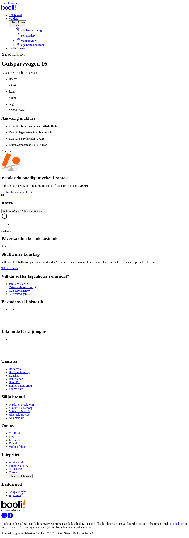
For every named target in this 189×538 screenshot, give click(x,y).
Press (12, 436)
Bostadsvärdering (19, 372)
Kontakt (13, 443)
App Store (16, 495)
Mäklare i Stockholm (21, 404)
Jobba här (14, 440)
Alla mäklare (16, 417)
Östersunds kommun (21, 287)
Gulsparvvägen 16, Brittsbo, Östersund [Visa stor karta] (24, 211)
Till (11, 268)
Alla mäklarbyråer (19, 414)
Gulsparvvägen (18, 290)
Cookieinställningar (20, 476)
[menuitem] (29, 30)
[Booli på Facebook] (10, 517)
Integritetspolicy (18, 465)
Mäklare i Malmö (19, 411)
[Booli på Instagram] (4, 517)
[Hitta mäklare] (17, 23)
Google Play (17, 491)
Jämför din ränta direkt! (16, 192)
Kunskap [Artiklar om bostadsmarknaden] (14, 375)
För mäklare (16, 388)
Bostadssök (15, 368)
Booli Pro (14, 382)
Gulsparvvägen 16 (19, 294)
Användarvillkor (18, 462)
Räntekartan (16, 378)
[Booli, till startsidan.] (8, 9)
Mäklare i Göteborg (20, 407)
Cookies (13, 472)
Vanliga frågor (17, 446)
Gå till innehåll (10, 3)
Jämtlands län (17, 284)
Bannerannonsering (20, 385)
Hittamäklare (176, 523)
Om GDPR (15, 469)
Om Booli (15, 433)
